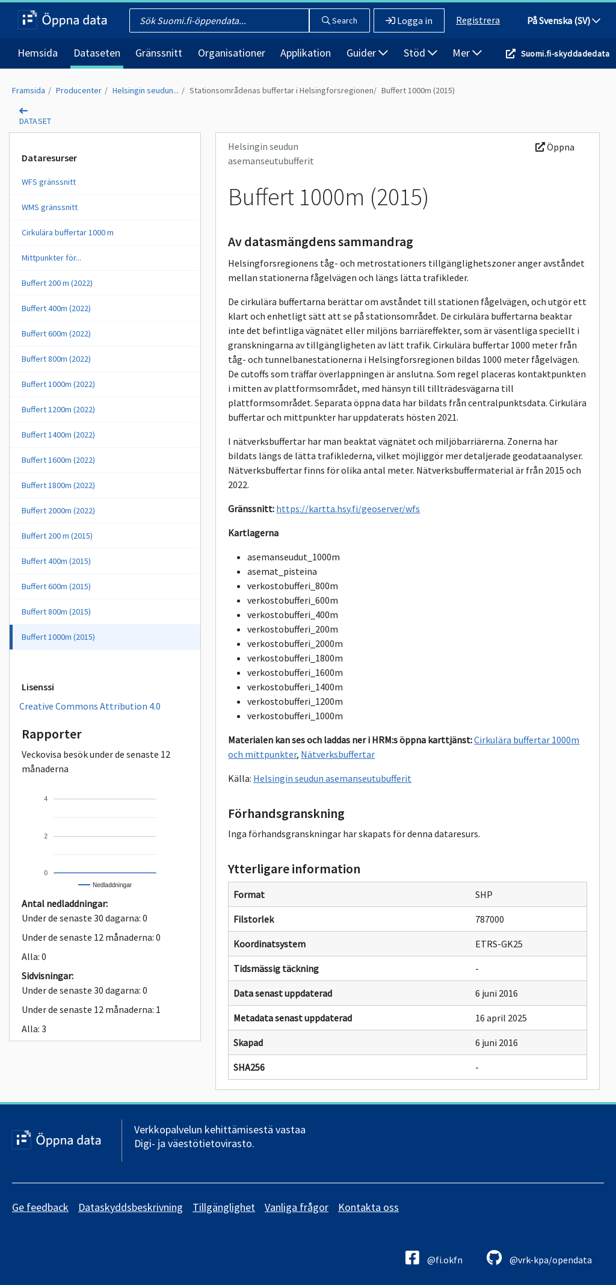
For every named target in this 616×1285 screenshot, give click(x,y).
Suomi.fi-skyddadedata (565, 53)
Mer (467, 53)
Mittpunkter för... (51, 257)
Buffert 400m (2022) (56, 308)
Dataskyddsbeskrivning (130, 1207)
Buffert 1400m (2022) (58, 434)
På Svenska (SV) (563, 20)
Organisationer (231, 53)
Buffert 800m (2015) (56, 611)
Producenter (79, 90)
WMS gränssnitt (50, 207)
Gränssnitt (158, 53)
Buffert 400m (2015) (56, 561)
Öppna (554, 147)
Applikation (305, 53)
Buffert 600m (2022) (56, 333)
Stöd (420, 53)
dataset (35, 121)
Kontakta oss (368, 1207)
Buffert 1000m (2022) (58, 384)
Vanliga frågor (296, 1207)
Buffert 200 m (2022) (57, 282)
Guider (367, 53)
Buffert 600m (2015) (56, 586)
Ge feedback (40, 1207)
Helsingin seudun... (145, 90)
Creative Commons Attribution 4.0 (90, 706)
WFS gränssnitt (49, 181)
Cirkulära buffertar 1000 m (68, 232)
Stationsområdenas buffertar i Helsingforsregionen (281, 90)
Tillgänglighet (223, 1207)
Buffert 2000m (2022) (58, 510)
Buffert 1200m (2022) (58, 409)
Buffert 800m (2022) (56, 358)
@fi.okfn (434, 1257)
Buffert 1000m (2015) (418, 90)
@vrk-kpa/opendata (539, 1257)
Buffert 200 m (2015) (57, 535)
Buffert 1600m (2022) (58, 459)
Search (339, 20)
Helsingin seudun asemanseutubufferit (332, 778)
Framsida (28, 90)
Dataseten (96, 53)
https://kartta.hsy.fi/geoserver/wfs (348, 509)
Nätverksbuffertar (338, 754)
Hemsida (37, 53)
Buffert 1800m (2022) (58, 485)
